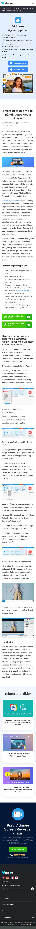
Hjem (3, 8)
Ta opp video (17, 8)
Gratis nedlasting (18, 63)
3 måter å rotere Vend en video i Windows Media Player (18, 755)
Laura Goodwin (8, 123)
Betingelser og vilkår (11, 924)
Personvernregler (25, 924)
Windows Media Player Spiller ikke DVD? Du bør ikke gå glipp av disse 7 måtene (18, 722)
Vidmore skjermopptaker (18, 28)
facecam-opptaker (22, 291)
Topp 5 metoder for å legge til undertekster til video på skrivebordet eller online (18, 790)
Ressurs (9, 8)
